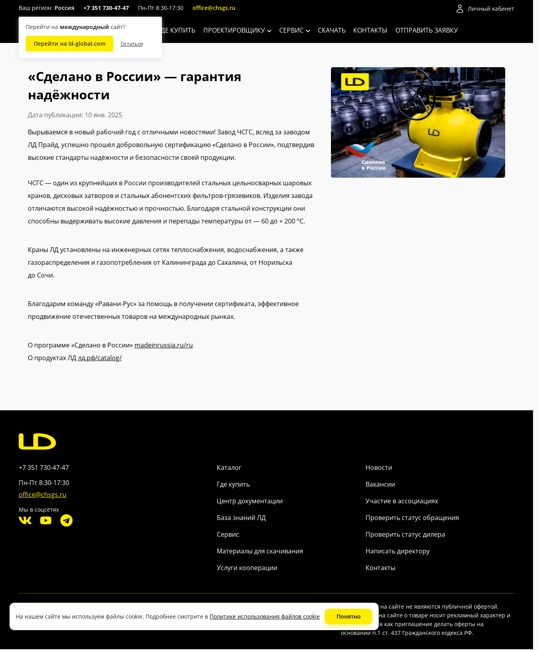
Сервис (294, 30)
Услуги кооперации (247, 567)
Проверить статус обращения (412, 517)
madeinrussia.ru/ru (163, 345)
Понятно (349, 616)
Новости (379, 467)
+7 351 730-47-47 (106, 8)
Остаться (132, 43)
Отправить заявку (426, 30)
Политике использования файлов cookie (265, 616)
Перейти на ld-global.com (69, 43)
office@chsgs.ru (214, 8)
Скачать (332, 30)
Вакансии (380, 484)
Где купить (176, 30)
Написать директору (398, 551)
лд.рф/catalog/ (100, 357)
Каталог (229, 467)
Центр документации (250, 501)
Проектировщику (237, 30)
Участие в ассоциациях (402, 501)
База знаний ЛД (241, 517)
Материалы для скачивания (260, 551)
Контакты (370, 30)
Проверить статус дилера (405, 534)
